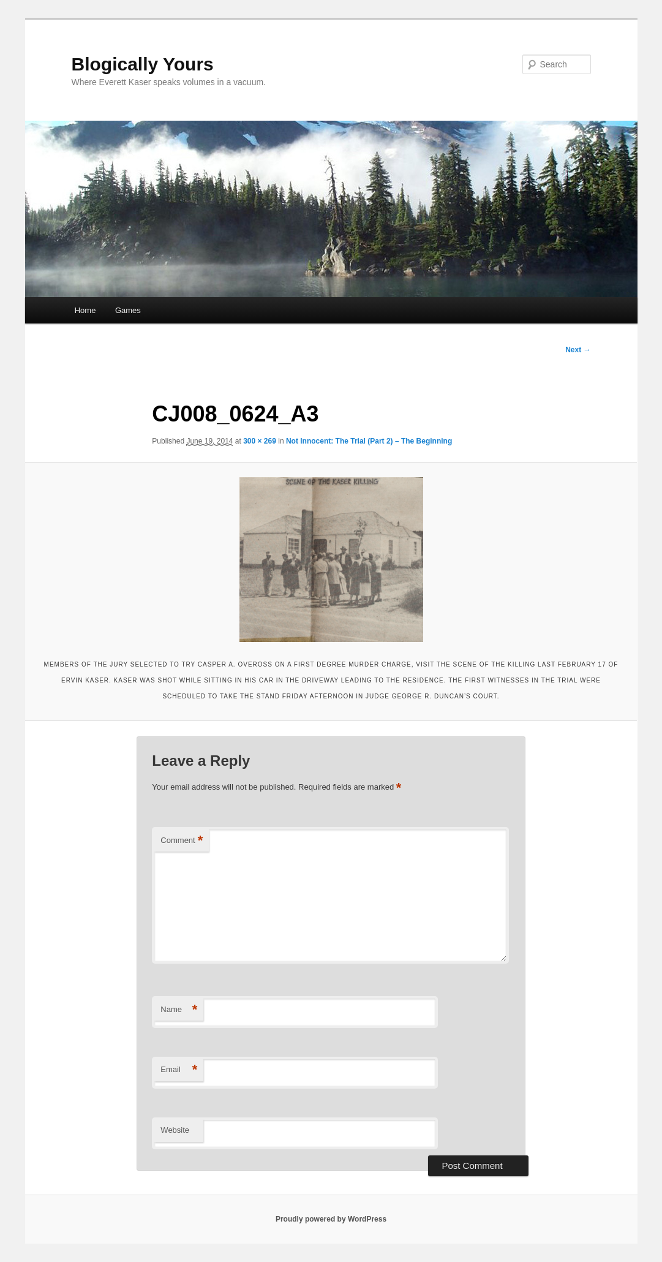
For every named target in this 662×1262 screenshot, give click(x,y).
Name (178, 1010)
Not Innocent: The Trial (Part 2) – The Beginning (369, 441)
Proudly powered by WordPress (331, 1219)
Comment (181, 841)
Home (85, 310)
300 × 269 (259, 441)
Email (178, 1070)
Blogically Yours (143, 64)
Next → (577, 350)
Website (174, 1130)
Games (128, 310)
